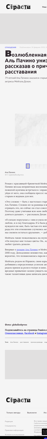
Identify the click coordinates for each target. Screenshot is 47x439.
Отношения (10, 47)
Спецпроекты (10, 426)
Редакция (9, 421)
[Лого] (18, 6)
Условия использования (14, 434)
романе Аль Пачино (27, 249)
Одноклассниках (14, 333)
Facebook (29, 333)
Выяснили (32, 412)
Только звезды (13, 412)
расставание (24, 342)
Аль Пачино (14, 342)
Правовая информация (14, 430)
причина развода (36, 342)
